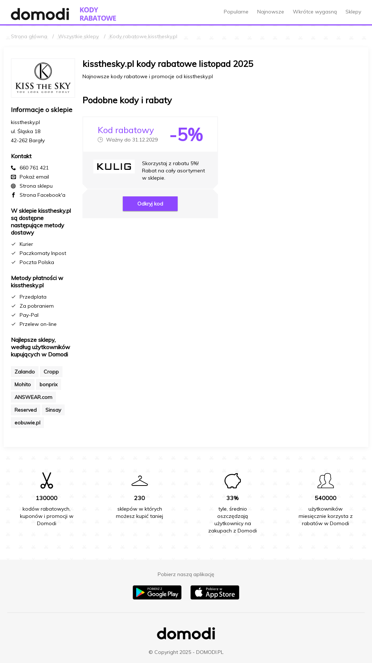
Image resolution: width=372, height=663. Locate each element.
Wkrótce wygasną (315, 11)
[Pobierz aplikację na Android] (157, 598)
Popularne (236, 11)
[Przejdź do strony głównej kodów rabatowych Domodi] (98, 14)
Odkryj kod (150, 203)
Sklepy (353, 11)
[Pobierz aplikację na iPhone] (214, 598)
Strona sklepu (36, 186)
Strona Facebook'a (42, 195)
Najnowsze (270, 11)
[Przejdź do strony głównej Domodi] (40, 14)
